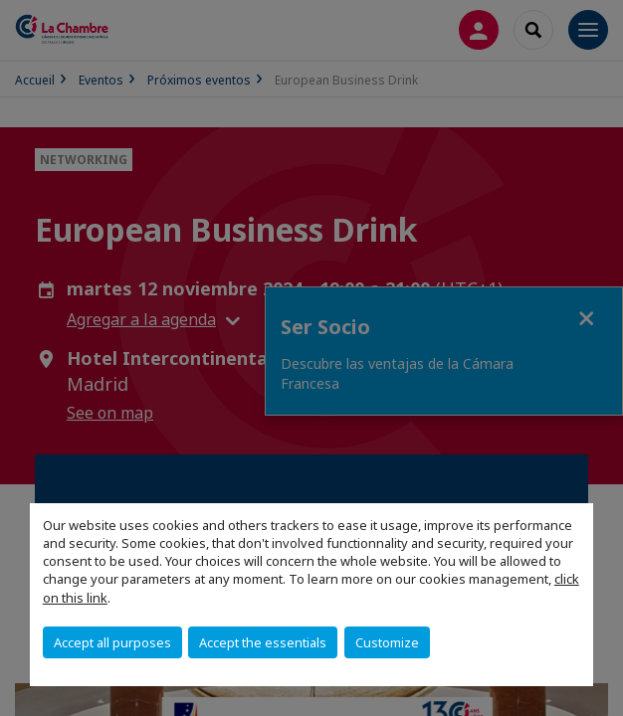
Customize (387, 642)
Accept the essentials (262, 642)
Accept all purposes (112, 642)
